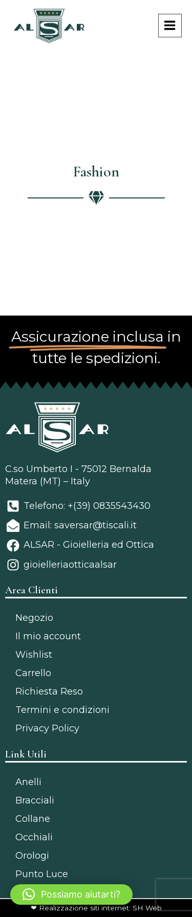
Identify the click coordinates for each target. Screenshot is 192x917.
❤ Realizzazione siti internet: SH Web (96, 908)
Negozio (34, 617)
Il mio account (48, 636)
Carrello (33, 673)
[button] (71, 894)
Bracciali (34, 800)
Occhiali (34, 837)
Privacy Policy (47, 728)
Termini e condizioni (62, 709)
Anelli (28, 782)
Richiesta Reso (49, 691)
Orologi (32, 855)
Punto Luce (41, 874)
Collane (32, 818)
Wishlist (33, 654)
